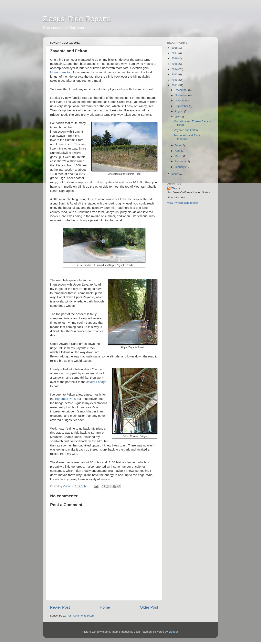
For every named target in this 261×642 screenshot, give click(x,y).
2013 (174, 74)
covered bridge (96, 382)
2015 (174, 63)
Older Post (149, 607)
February (181, 161)
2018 (174, 47)
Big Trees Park (65, 398)
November (181, 95)
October (180, 100)
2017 (174, 53)
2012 (174, 79)
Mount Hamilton (60, 72)
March (179, 156)
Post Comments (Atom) (81, 615)
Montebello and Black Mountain (187, 137)
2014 (174, 69)
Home (105, 607)
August (179, 111)
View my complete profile (182, 202)
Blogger (173, 631)
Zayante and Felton (186, 130)
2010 (174, 173)
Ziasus (175, 188)
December (181, 89)
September (182, 106)
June (178, 145)
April (178, 150)
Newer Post (60, 607)
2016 (174, 58)
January (180, 166)
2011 (174, 85)
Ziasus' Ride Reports (77, 19)
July (177, 116)
